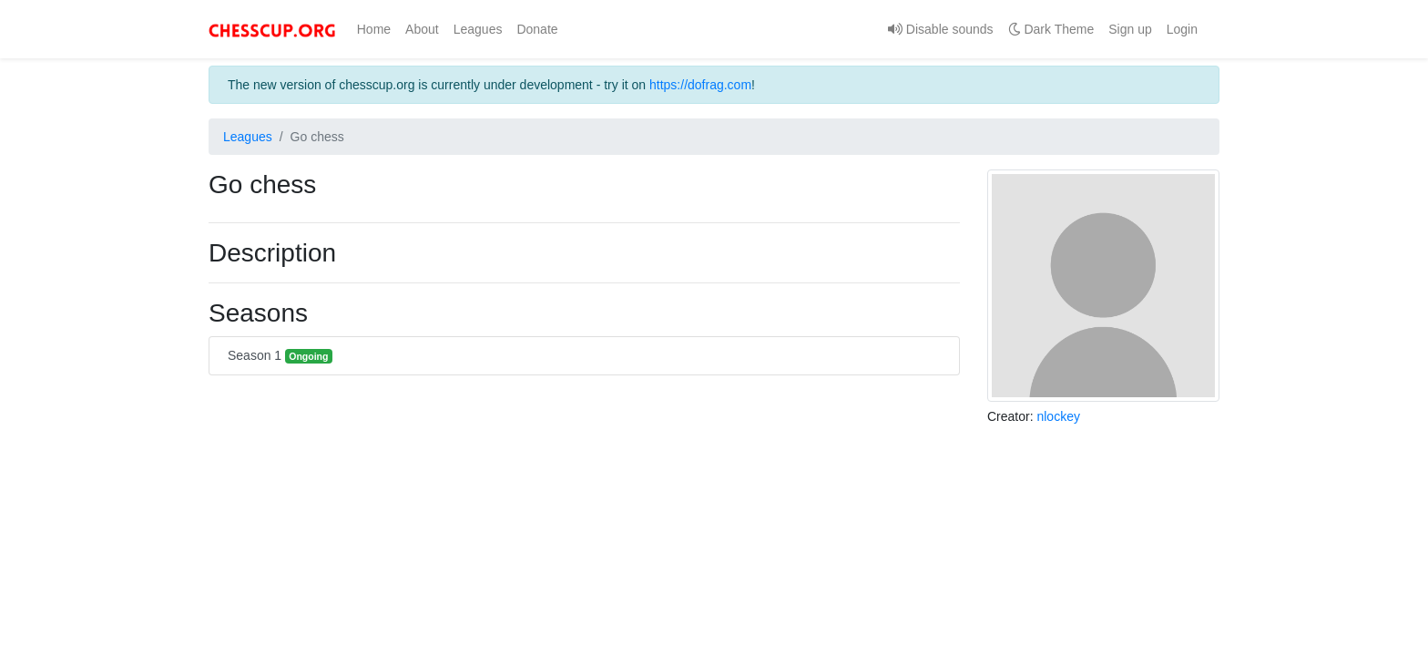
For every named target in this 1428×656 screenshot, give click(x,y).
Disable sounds (941, 29)
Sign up (1129, 29)
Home (377, 28)
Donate (536, 29)
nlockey (1057, 416)
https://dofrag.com (700, 84)
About (422, 29)
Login (1182, 29)
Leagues (478, 29)
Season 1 (280, 356)
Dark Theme (1051, 29)
